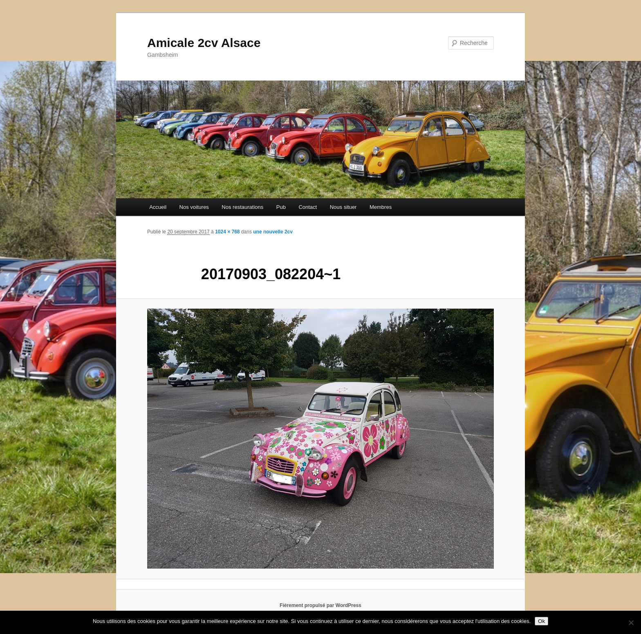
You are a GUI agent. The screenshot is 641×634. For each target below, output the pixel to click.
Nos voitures (194, 207)
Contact (307, 207)
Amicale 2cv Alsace (203, 42)
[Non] (631, 622)
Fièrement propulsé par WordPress (320, 605)
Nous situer (343, 207)
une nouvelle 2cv (273, 232)
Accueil (157, 207)
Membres (381, 207)
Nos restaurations (242, 207)
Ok (541, 621)
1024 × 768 (227, 232)
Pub (281, 207)
